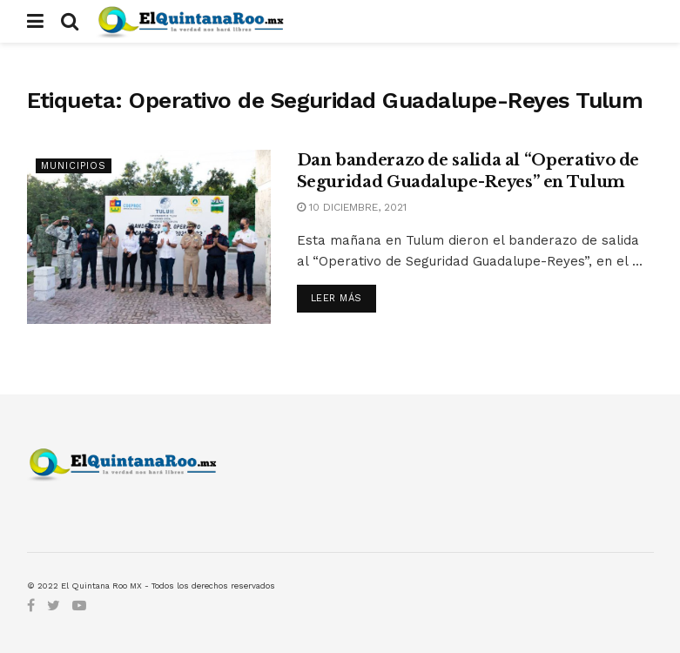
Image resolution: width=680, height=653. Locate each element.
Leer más (336, 298)
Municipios (73, 166)
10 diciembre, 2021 (352, 207)
